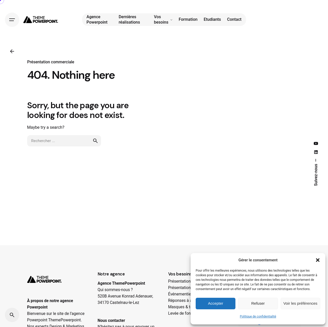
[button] (317, 260)
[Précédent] (12, 51)
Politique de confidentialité (258, 316)
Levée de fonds (181, 313)
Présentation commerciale (50, 62)
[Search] (12, 315)
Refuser (258, 303)
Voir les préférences (300, 303)
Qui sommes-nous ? (115, 290)
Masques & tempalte (186, 307)
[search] (95, 145)
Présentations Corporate (190, 281)
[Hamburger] (12, 19)
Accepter (215, 303)
